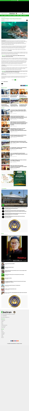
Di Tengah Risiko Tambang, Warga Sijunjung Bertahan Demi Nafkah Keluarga (23, 105)
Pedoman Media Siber (4, 325)
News (11, 113)
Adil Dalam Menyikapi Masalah (9, 267)
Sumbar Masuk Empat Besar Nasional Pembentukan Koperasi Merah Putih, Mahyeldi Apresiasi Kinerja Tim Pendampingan (14, 96)
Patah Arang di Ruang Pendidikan (10, 263)
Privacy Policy (3, 327)
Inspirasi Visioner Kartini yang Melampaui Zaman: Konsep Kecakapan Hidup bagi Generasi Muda (16, 271)
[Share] (27, 20)
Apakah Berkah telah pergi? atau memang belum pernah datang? (14, 274)
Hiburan (2, 336)
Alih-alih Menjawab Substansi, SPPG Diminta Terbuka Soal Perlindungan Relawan (5, 105)
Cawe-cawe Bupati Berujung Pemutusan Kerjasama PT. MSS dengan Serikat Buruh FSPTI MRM (18, 154)
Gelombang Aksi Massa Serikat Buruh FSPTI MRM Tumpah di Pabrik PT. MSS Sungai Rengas (14, 105)
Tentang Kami (3, 320)
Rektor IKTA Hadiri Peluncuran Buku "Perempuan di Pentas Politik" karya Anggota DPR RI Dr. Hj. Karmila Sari (18, 166)
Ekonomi (2, 337)
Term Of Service (3, 326)
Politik (2, 335)
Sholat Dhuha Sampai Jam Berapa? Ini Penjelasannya (12, 285)
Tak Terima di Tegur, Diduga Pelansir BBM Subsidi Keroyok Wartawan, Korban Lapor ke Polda (5, 96)
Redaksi (2, 321)
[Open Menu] (22, 13)
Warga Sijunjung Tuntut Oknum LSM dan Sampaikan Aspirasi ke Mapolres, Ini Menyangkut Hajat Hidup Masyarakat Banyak (18, 129)
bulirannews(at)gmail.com (6, 317)
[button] (24, 13)
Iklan (2, 322)
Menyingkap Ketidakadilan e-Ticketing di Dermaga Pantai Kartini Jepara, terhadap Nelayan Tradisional (15, 281)
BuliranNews (14, 343)
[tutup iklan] (17, 0)
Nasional (2, 331)
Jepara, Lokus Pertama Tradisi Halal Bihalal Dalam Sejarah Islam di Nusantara (16, 292)
